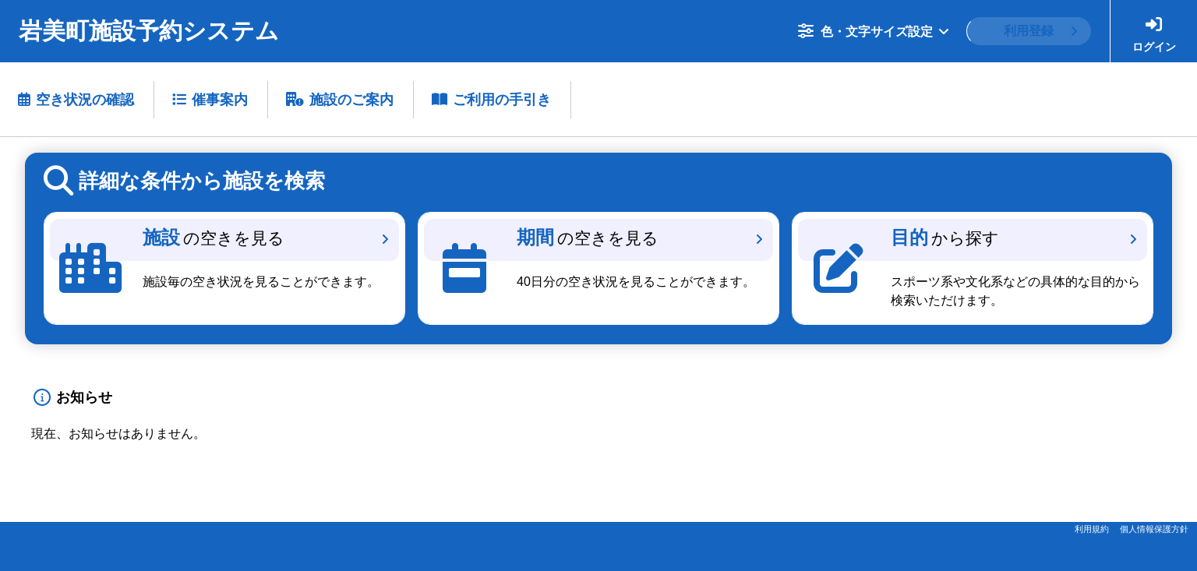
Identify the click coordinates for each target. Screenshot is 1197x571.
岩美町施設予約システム (149, 31)
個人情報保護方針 (1154, 529)
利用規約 (1092, 529)
